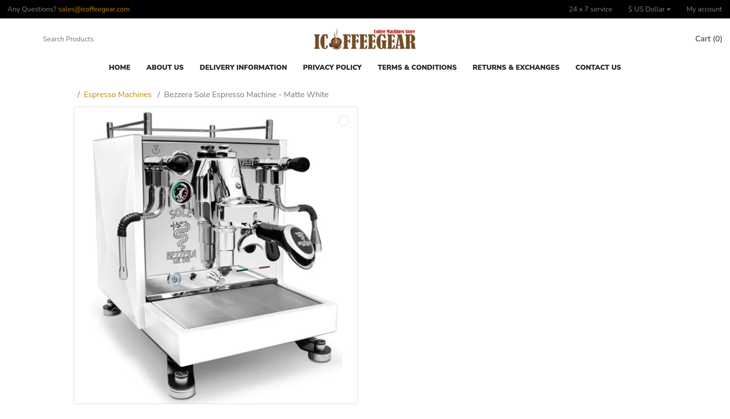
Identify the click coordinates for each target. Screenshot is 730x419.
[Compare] (648, 39)
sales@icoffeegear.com (94, 9)
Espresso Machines (117, 94)
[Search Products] (86, 39)
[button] (649, 9)
